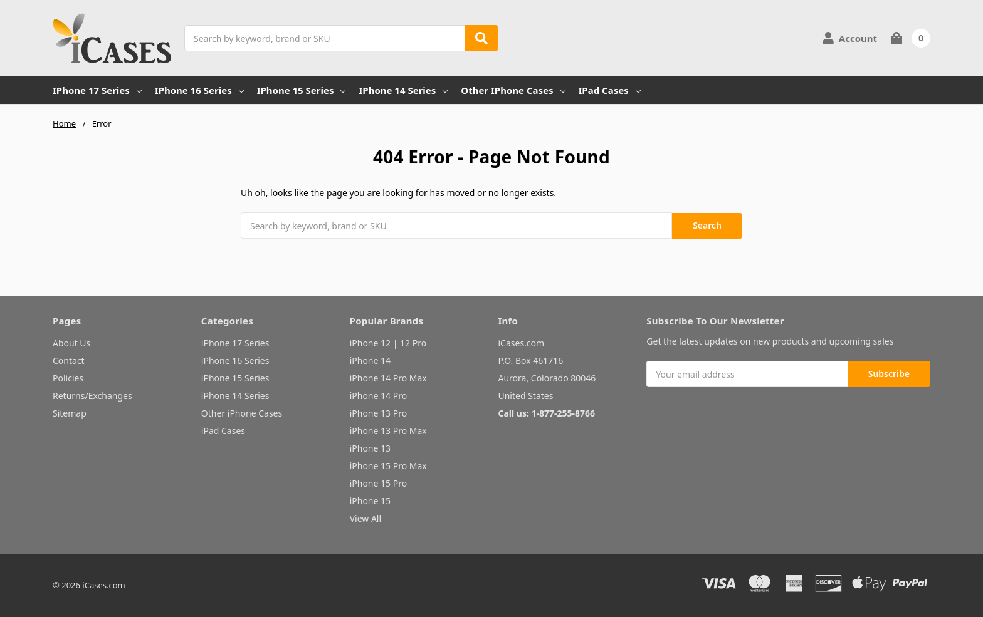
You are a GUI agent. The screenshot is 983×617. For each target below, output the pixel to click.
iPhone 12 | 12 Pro (388, 343)
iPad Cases (610, 90)
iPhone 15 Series (301, 90)
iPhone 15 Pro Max (388, 466)
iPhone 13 (370, 448)
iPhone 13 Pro (378, 413)
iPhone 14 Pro (378, 396)
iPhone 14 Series (403, 90)
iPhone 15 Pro (378, 483)
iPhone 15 (370, 501)
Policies (68, 378)
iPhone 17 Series (97, 90)
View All (365, 518)
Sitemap (70, 413)
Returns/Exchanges (92, 396)
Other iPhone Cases (513, 90)
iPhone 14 (370, 360)
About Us (71, 343)
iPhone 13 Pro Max (388, 431)
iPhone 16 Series (199, 90)
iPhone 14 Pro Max (388, 378)
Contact (69, 360)
